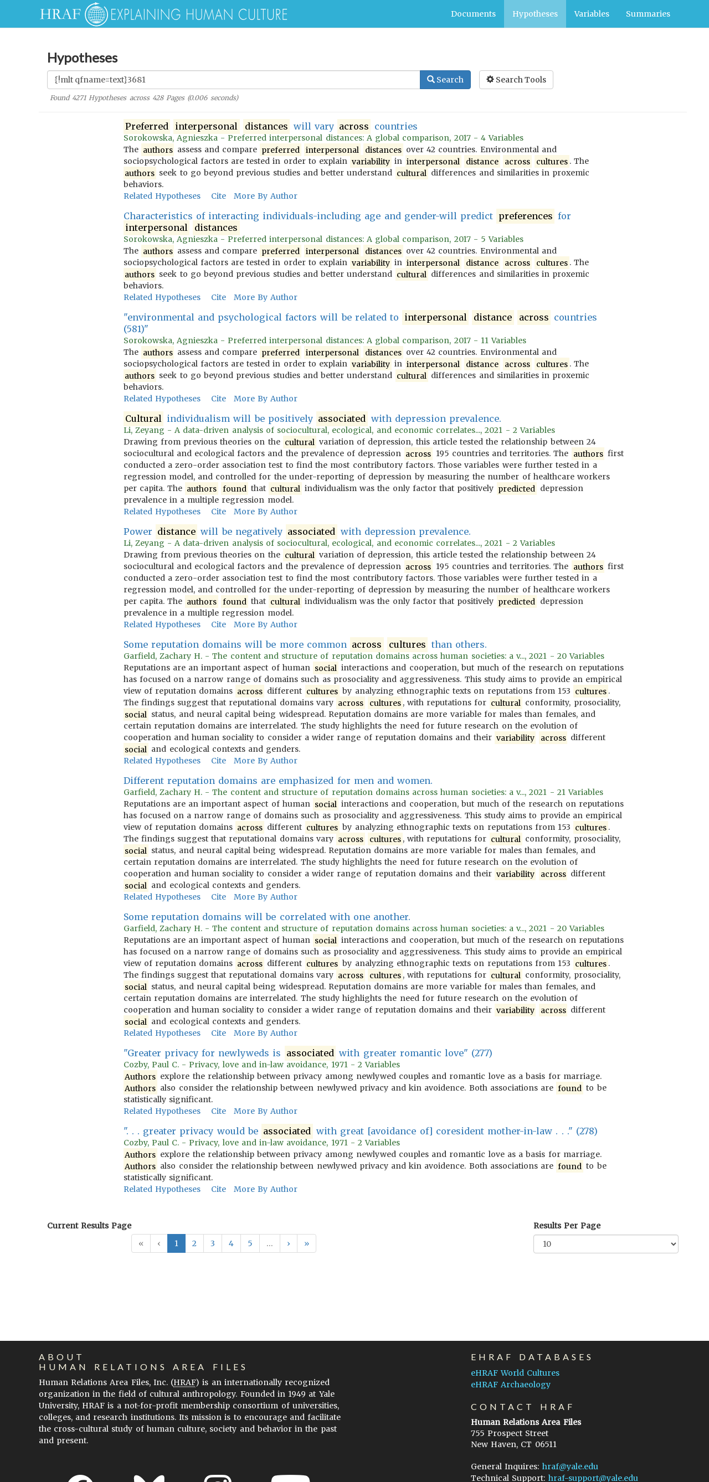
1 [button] (176, 1243)
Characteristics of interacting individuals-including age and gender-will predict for (348, 222)
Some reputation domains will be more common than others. (305, 644)
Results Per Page (566, 1226)
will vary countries (271, 126)
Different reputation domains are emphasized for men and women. (278, 780)
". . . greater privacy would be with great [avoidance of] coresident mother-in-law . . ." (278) (361, 1131)
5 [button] (250, 1243)
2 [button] (194, 1243)
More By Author (265, 196)
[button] (288, 1243)
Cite (218, 196)
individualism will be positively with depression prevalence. (313, 419)
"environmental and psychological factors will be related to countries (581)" (361, 323)
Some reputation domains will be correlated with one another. (267, 916)
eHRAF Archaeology (511, 1385)
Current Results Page (89, 1226)
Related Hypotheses (162, 196)
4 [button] (231, 1243)
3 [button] (212, 1243)
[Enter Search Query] (233, 79)
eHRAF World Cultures (515, 1373)
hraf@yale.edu (570, 1466)
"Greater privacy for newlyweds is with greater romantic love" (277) (308, 1053)
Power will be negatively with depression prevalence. (297, 532)
